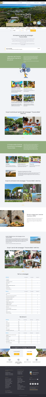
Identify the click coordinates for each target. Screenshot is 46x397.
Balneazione (23, 28)
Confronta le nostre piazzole (8, 383)
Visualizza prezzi (33, 30)
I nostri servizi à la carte (8, 386)
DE (36, 379)
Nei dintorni (33, 28)
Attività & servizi (28, 28)
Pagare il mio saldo (19, 382)
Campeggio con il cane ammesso (9, 374)
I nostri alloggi (12, 28)
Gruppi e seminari (7, 385)
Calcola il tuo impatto (19, 380)
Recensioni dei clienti (39, 28)
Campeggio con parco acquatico (9, 373)
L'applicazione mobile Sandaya (21, 381)
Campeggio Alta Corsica (20, 371)
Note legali (18, 384)
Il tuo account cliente (19, 379)
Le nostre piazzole (18, 28)
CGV (18, 383)
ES (33, 379)
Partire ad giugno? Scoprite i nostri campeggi (23, 0)
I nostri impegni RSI (7, 384)
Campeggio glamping (7, 372)
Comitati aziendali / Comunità (8, 381)
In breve (7, 28)
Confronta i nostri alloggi (8, 382)
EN (32, 379)
